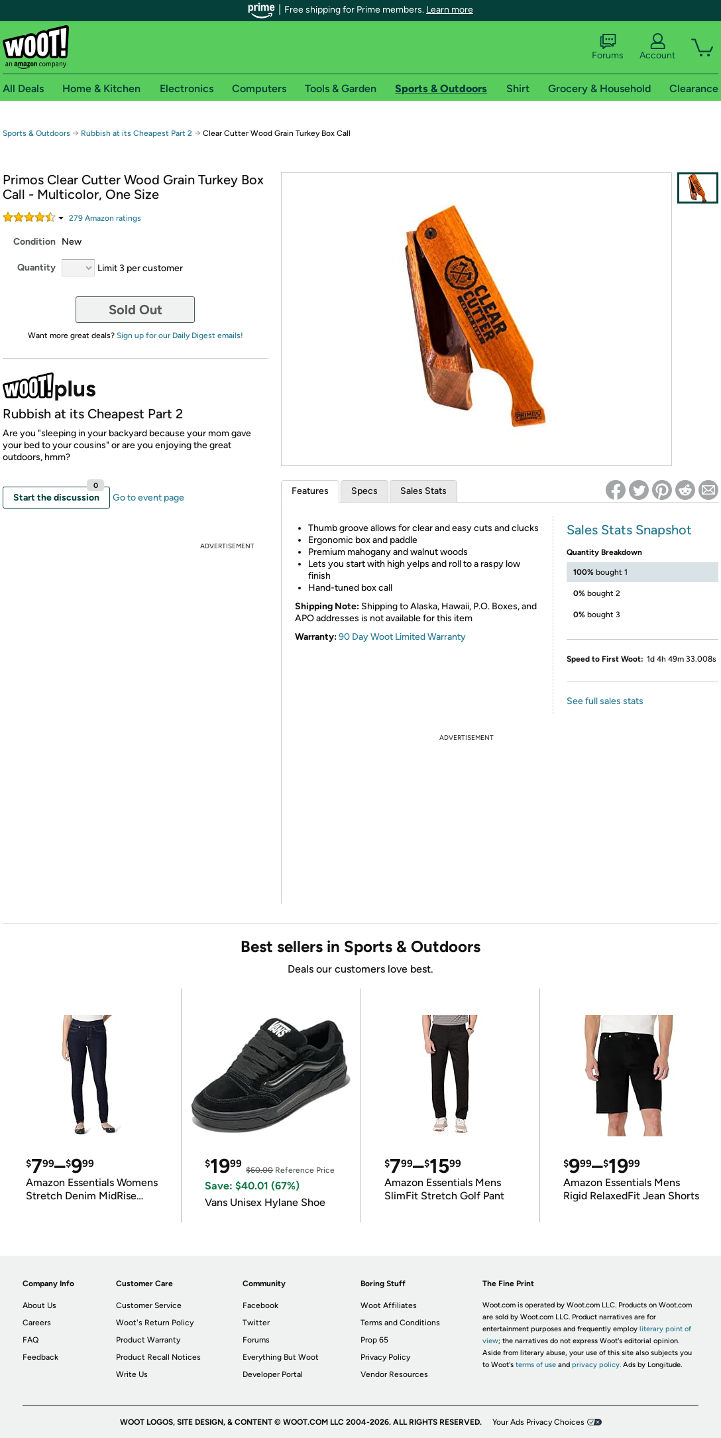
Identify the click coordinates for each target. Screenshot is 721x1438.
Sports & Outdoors (36, 133)
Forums (608, 47)
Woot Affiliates (388, 1305)
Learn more (449, 9)
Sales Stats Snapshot (629, 530)
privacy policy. (596, 1364)
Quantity (36, 267)
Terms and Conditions (400, 1322)
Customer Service (149, 1305)
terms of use (536, 1364)
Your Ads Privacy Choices (538, 1422)
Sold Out (135, 310)
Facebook (260, 1305)
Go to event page (148, 497)
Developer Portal (273, 1374)
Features (310, 491)
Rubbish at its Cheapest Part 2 (136, 133)
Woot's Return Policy (155, 1322)
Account (657, 47)
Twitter (256, 1322)
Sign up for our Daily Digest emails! (180, 335)
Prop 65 (374, 1340)
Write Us (132, 1374)
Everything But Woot (281, 1357)
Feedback (40, 1357)
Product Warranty (148, 1340)
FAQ (30, 1340)
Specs (364, 491)
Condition (34, 241)
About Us (39, 1305)
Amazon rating (105, 218)
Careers (37, 1322)
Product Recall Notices (158, 1357)
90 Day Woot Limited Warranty (402, 636)
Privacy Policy (385, 1357)
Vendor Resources (394, 1374)
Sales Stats (423, 491)
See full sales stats (605, 701)
